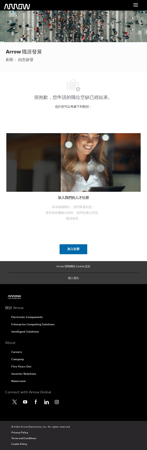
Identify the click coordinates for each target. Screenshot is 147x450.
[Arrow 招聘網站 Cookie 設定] (73, 267)
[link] (73, 297)
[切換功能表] (135, 4)
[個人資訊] (73, 278)
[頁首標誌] (17, 7)
